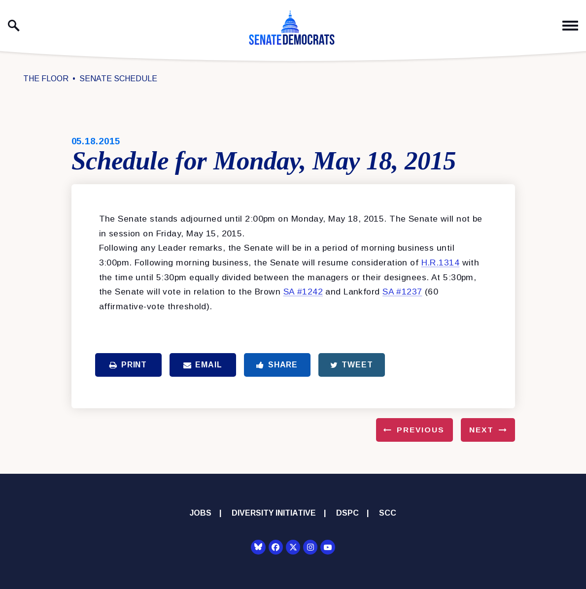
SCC (387, 513)
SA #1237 (402, 291)
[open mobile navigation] (570, 26)
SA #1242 (303, 291)
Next (481, 429)
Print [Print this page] (128, 364)
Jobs (200, 513)
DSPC (347, 513)
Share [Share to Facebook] (277, 364)
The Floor (46, 78)
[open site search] (14, 26)
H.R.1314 (440, 262)
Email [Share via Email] (202, 364)
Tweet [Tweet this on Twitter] (351, 364)
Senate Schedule (118, 78)
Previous (421, 429)
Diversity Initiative (274, 513)
